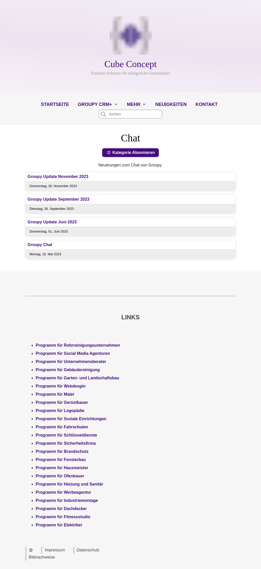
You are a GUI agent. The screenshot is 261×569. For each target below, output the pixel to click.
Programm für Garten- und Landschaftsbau (77, 378)
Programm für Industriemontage (67, 500)
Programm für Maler (55, 394)
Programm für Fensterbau (61, 459)
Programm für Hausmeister (62, 468)
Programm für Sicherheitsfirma (66, 443)
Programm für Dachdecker (61, 508)
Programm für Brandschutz (62, 451)
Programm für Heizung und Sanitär (69, 484)
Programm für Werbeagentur (63, 492)
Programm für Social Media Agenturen (73, 353)
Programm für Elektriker (59, 525)
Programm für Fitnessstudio (63, 517)
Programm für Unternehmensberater (71, 361)
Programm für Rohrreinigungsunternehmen (78, 345)
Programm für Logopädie (60, 410)
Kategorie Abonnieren (131, 152)
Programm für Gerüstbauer (62, 402)
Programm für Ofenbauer (60, 476)
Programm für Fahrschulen (62, 427)
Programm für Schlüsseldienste (66, 435)
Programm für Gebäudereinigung (68, 370)
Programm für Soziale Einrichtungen (71, 419)
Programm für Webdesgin (60, 386)
